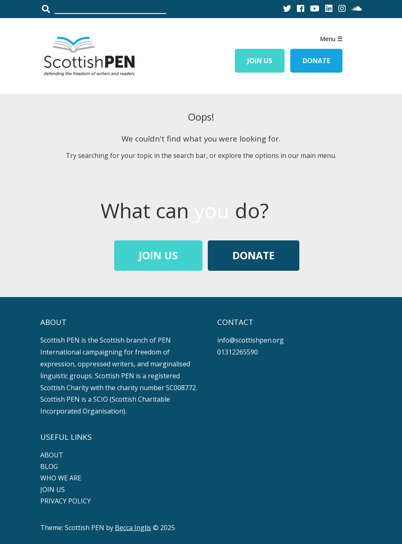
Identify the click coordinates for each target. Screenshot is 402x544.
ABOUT (51, 454)
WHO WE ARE (60, 477)
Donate (316, 60)
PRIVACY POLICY (65, 500)
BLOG (49, 466)
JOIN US (52, 489)
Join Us (259, 60)
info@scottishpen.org (250, 340)
